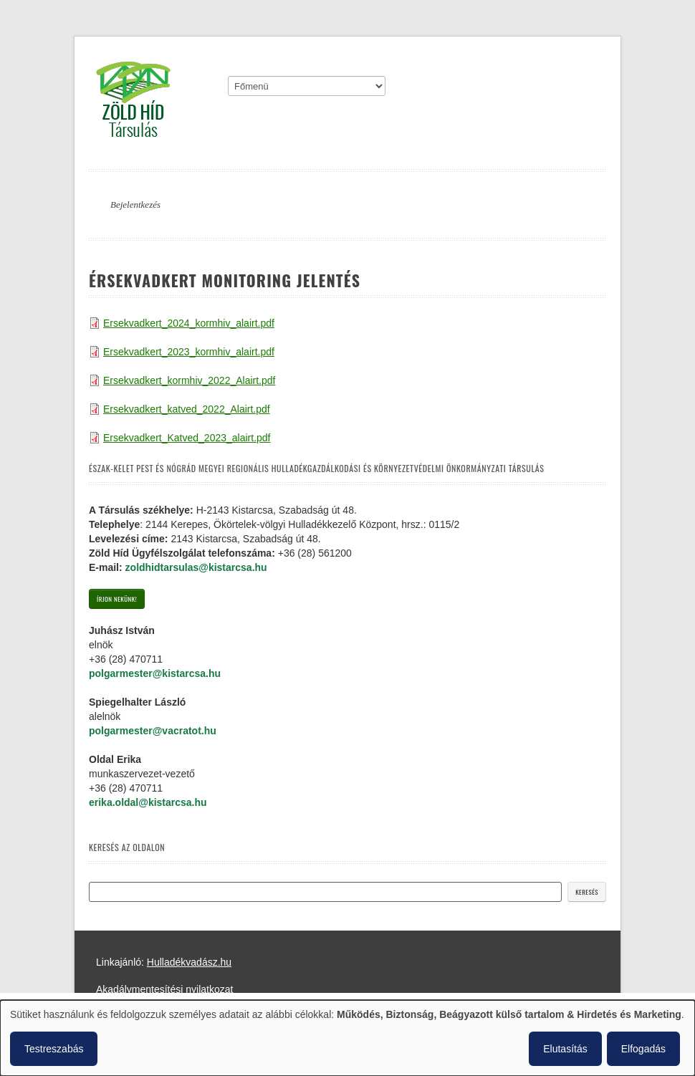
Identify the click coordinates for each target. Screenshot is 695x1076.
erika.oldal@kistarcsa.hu (148, 802)
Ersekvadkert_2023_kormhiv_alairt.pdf (188, 351)
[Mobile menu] (306, 86)
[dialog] (347, 1038)
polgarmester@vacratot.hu (152, 730)
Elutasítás (565, 1049)
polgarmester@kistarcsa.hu (155, 673)
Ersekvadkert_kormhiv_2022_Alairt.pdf (189, 380)
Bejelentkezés (135, 204)
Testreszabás (53, 1049)
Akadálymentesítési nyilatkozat (164, 989)
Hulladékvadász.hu (189, 962)
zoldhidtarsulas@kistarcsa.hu (196, 567)
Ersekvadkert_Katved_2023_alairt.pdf (186, 437)
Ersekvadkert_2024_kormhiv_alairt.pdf (188, 323)
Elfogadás (643, 1049)
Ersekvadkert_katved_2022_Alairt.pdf (186, 409)
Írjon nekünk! (117, 599)
